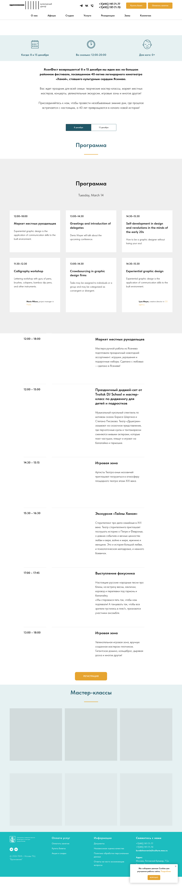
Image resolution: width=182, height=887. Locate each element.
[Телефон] (92, 5)
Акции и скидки (59, 853)
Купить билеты (59, 848)
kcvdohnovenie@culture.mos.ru (152, 850)
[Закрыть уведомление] (175, 866)
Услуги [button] (87, 15)
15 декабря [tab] (103, 127)
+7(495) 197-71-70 (144, 847)
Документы (99, 843)
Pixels (29, 304)
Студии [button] (70, 15)
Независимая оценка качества (109, 848)
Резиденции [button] (108, 15)
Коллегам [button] (145, 15)
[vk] (86, 5)
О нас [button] (34, 15)
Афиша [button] (52, 15)
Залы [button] (127, 15)
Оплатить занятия (60, 843)
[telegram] (81, 5)
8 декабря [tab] (78, 127)
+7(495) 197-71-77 (144, 843)
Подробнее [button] (166, 871)
